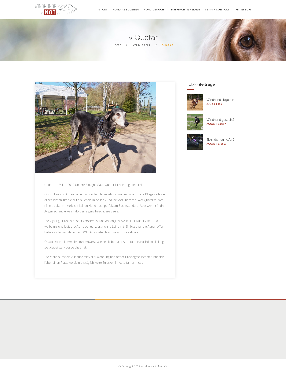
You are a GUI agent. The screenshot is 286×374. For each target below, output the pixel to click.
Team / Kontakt (217, 9)
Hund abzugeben (126, 9)
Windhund (220, 100)
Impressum (243, 9)
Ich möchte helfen (185, 9)
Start (103, 9)
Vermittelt (142, 45)
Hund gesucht (155, 9)
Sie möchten (221, 139)
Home (116, 45)
